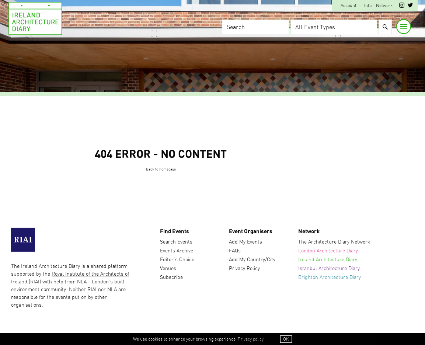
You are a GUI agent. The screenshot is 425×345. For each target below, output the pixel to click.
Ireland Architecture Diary (327, 259)
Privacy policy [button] (251, 339)
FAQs (235, 250)
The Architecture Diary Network (334, 242)
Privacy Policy (244, 268)
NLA (82, 281)
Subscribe (171, 277)
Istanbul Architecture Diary (329, 268)
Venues (168, 268)
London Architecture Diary (328, 250)
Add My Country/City (252, 259)
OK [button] (286, 339)
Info (368, 5)
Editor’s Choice (177, 259)
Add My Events (245, 242)
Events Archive (176, 250)
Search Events (176, 242)
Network (384, 5)
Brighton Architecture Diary (329, 277)
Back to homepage (161, 169)
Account (348, 5)
